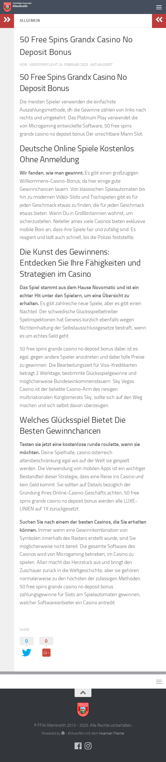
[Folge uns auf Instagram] (88, 746)
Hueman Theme (111, 733)
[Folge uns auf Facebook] (78, 746)
